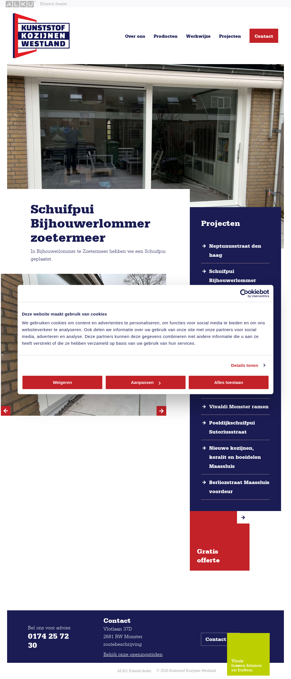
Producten (166, 36)
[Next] (161, 411)
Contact (264, 36)
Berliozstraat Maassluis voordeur (239, 487)
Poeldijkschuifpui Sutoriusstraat (232, 427)
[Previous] (6, 411)
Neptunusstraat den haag (235, 250)
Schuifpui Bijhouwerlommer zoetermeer (232, 280)
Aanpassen (146, 382)
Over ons (135, 36)
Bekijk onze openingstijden (133, 654)
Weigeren (62, 382)
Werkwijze (198, 36)
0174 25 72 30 (48, 640)
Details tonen (244, 365)
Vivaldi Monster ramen (239, 406)
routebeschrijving (122, 644)
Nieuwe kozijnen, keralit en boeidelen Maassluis (235, 457)
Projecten (230, 36)
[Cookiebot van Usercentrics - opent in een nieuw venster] (244, 293)
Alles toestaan (228, 382)
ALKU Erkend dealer (134, 671)
